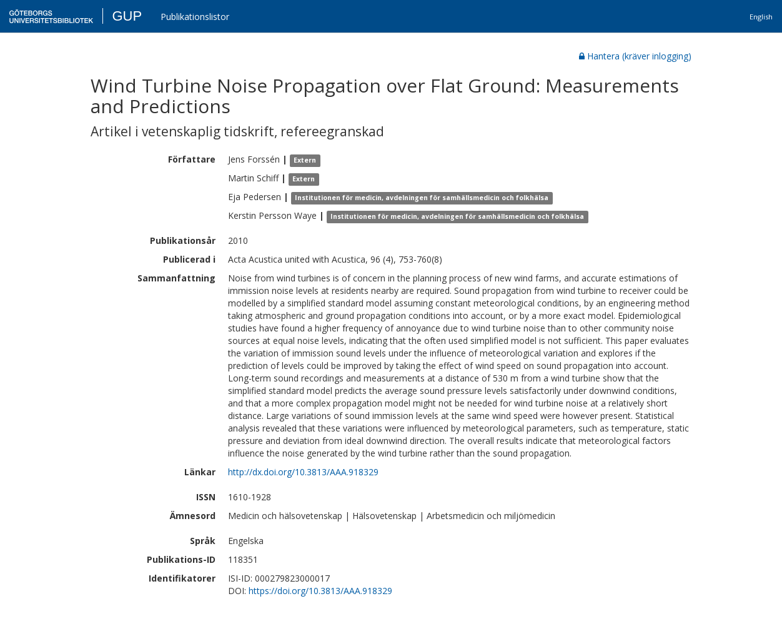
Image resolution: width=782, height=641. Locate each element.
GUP (127, 16)
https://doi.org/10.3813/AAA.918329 (320, 591)
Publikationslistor (195, 17)
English (761, 16)
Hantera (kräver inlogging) (635, 56)
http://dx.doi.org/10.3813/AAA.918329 (303, 472)
